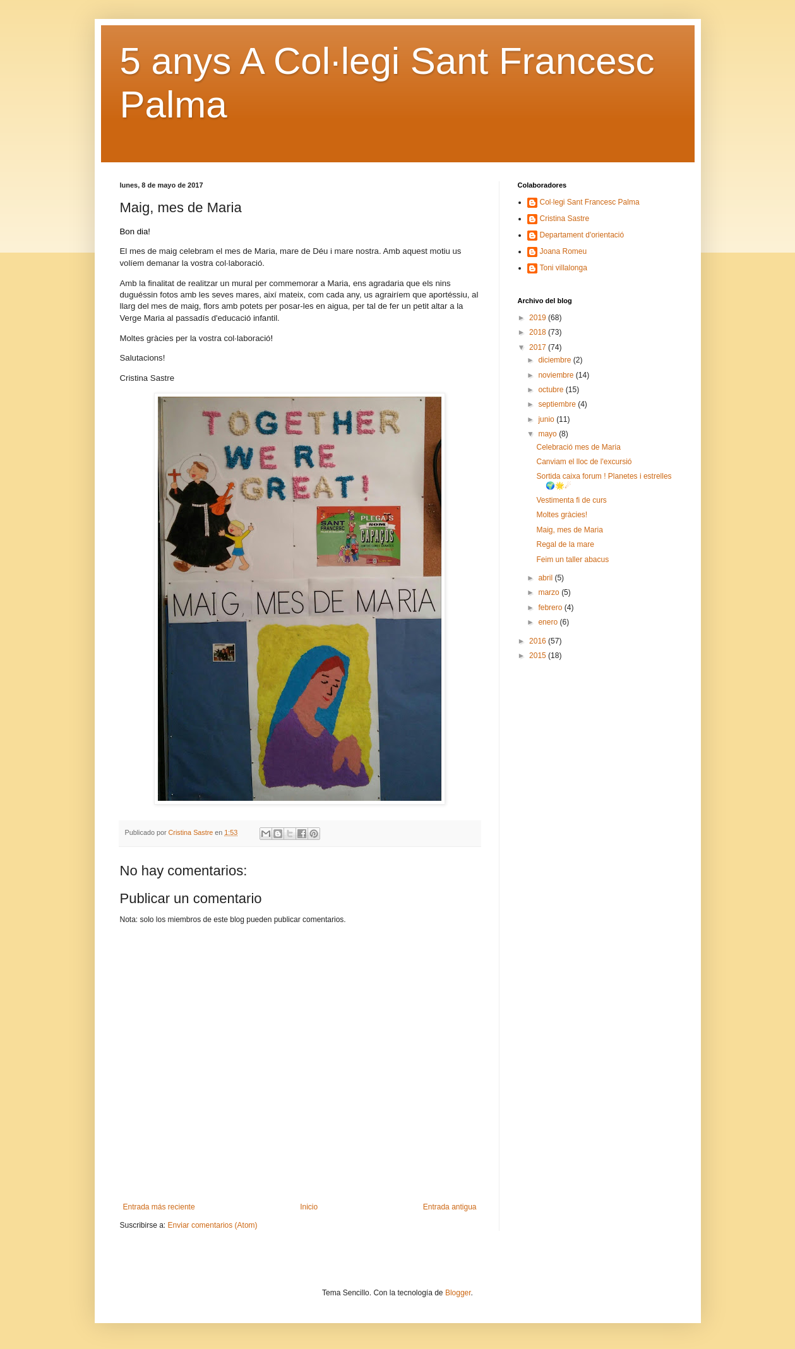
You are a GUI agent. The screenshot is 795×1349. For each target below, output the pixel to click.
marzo (549, 592)
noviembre (556, 375)
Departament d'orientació (582, 235)
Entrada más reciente (159, 1206)
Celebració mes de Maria (578, 447)
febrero (551, 607)
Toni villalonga (563, 267)
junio (547, 419)
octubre (551, 389)
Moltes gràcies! (561, 514)
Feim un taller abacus (572, 559)
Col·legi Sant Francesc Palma (590, 202)
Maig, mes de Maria (569, 529)
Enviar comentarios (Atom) (213, 1225)
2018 (538, 332)
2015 (538, 655)
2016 (538, 641)
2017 (538, 347)
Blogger (458, 1292)
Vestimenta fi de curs (571, 500)
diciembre (555, 360)
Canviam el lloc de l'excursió (583, 461)
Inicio (309, 1206)
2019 (538, 317)
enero (548, 622)
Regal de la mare (565, 544)
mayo (548, 433)
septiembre (558, 404)
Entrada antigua (450, 1206)
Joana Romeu (563, 251)
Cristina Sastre (565, 218)
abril (546, 577)
